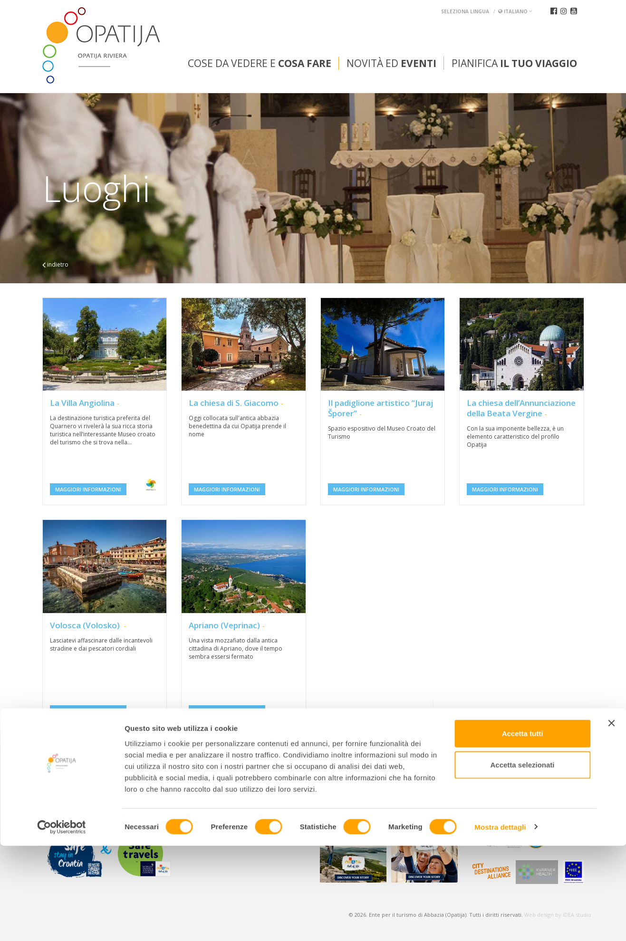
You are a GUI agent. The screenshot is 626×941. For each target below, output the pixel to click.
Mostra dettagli (500, 922)
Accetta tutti (522, 829)
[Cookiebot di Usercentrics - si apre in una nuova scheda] (61, 922)
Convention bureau (79, 768)
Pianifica (514, 63)
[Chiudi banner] (611, 818)
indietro (55, 264)
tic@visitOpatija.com (245, 791)
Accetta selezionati (522, 860)
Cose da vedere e (259, 63)
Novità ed (391, 63)
